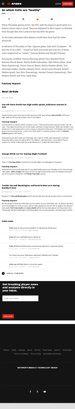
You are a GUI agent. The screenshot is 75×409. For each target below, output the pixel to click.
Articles (37, 350)
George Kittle (14, 162)
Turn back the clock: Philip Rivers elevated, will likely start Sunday (33, 255)
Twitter (37, 392)
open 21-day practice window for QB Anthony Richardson (32, 228)
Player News (47, 350)
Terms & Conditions (21, 354)
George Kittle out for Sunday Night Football (24, 154)
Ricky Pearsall (33, 174)
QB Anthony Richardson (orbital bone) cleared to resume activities (36, 246)
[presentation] (20, 307)
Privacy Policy (36, 354)
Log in (58, 4)
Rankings (22, 350)
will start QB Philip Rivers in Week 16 (24, 237)
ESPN (3, 13)
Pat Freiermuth (16, 208)
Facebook (30, 392)
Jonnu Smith (31, 208)
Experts (57, 350)
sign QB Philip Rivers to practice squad (25, 264)
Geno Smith (56, 115)
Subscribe (67, 4)
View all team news (15, 273)
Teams (13, 350)
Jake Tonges (16, 172)
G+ (45, 392)
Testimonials (67, 350)
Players (6, 350)
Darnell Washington (19, 196)
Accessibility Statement (52, 354)
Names (29, 350)
